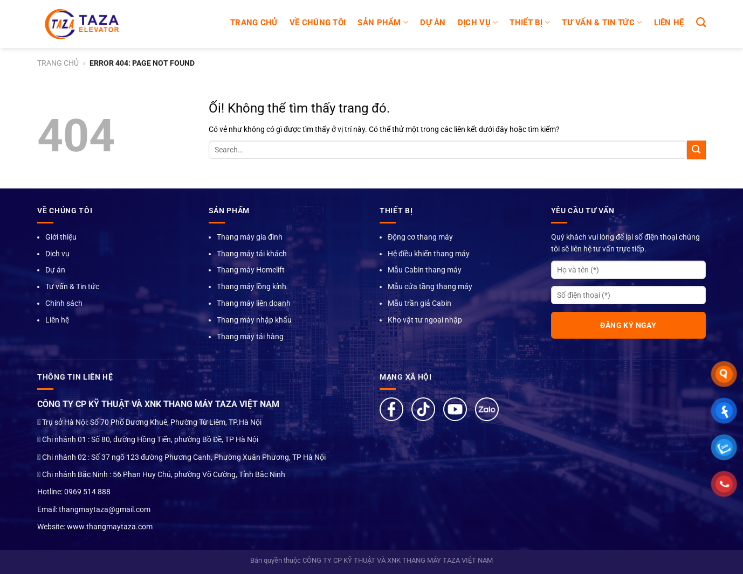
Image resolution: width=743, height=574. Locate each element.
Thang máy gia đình (250, 237)
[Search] (701, 22)
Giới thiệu (61, 237)
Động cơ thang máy (420, 237)
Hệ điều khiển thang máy (429, 253)
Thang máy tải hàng (250, 336)
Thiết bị (530, 22)
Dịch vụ (57, 253)
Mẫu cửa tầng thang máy (430, 286)
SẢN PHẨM (382, 22)
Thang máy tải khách (252, 253)
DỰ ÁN (433, 22)
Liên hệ (57, 320)
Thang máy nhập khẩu (254, 320)
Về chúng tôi (318, 22)
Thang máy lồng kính (251, 286)
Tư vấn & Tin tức (72, 286)
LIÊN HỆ (669, 22)
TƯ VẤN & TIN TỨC (602, 22)
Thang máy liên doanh (254, 303)
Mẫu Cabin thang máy (425, 269)
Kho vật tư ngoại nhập (425, 320)
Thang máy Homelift (251, 269)
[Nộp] (696, 150)
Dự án (55, 269)
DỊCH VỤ (478, 22)
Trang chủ (254, 22)
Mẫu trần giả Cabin (419, 303)
